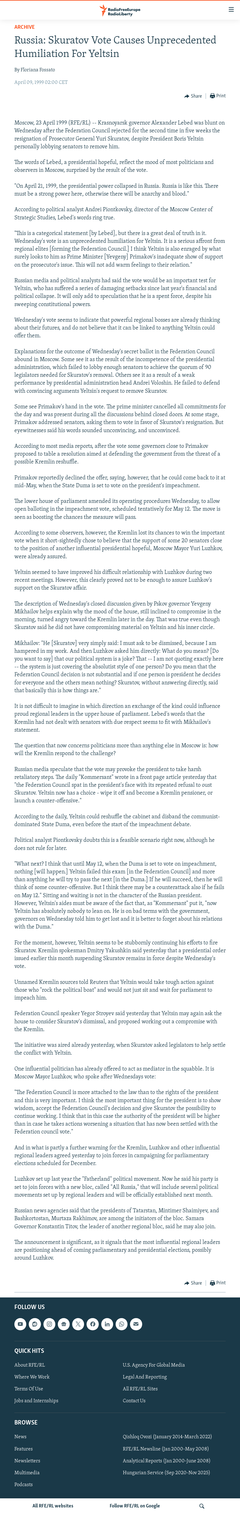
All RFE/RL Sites (140, 1389)
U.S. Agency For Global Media (154, 1365)
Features (23, 1448)
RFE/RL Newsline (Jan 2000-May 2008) (166, 1448)
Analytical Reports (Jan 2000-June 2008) (167, 1460)
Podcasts (23, 1484)
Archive (24, 27)
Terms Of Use (28, 1389)
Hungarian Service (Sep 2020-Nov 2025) (166, 1472)
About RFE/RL (29, 1365)
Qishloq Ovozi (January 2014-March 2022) (167, 1437)
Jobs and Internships (36, 1401)
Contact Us (134, 1401)
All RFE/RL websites (52, 1506)
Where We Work (32, 1377)
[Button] (193, 96)
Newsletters (27, 1460)
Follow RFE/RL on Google (135, 1506)
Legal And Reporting (145, 1377)
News (20, 1437)
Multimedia (27, 1472)
